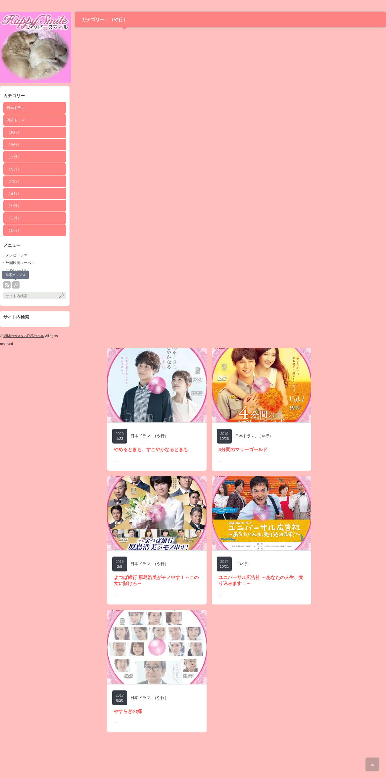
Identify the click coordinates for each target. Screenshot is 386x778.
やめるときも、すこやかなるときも (151, 449)
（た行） (14, 169)
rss (7, 285)
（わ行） (14, 230)
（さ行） (14, 157)
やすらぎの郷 (128, 711)
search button (16, 285)
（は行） (14, 181)
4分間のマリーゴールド (242, 449)
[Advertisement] (62, 410)
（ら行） (14, 218)
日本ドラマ (16, 108)
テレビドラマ (16, 255)
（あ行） (14, 132)
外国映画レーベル (20, 263)
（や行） (14, 206)
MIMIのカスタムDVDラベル (23, 336)
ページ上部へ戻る (372, 764)
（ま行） (14, 193)
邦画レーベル (16, 270)
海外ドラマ (16, 120)
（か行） (14, 144)
